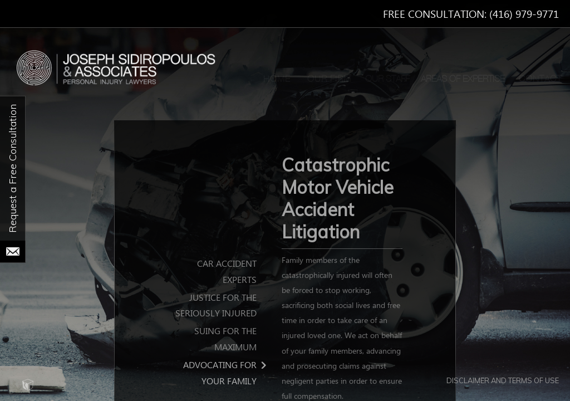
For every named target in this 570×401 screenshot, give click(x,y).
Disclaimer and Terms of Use (502, 380)
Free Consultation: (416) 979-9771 (471, 14)
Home (277, 79)
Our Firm (329, 79)
